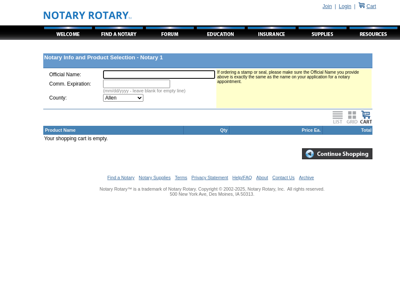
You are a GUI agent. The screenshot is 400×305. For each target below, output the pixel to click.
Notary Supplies (155, 177)
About (262, 177)
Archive (306, 177)
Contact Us (283, 177)
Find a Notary (120, 177)
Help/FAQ (242, 177)
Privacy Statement (209, 177)
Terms (181, 177)
